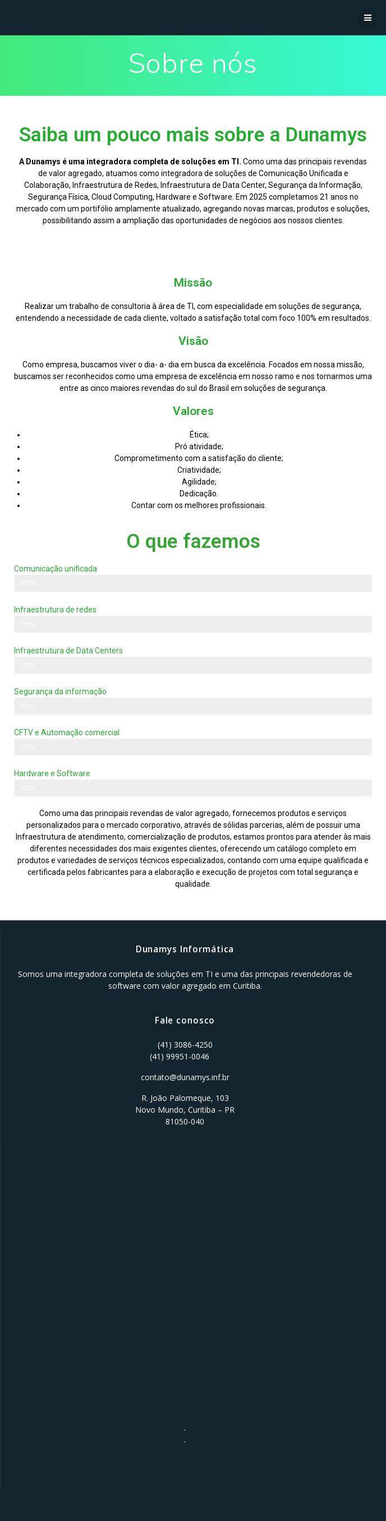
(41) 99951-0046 (179, 1056)
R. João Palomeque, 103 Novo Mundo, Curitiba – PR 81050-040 (185, 1110)
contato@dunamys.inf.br (185, 1077)
